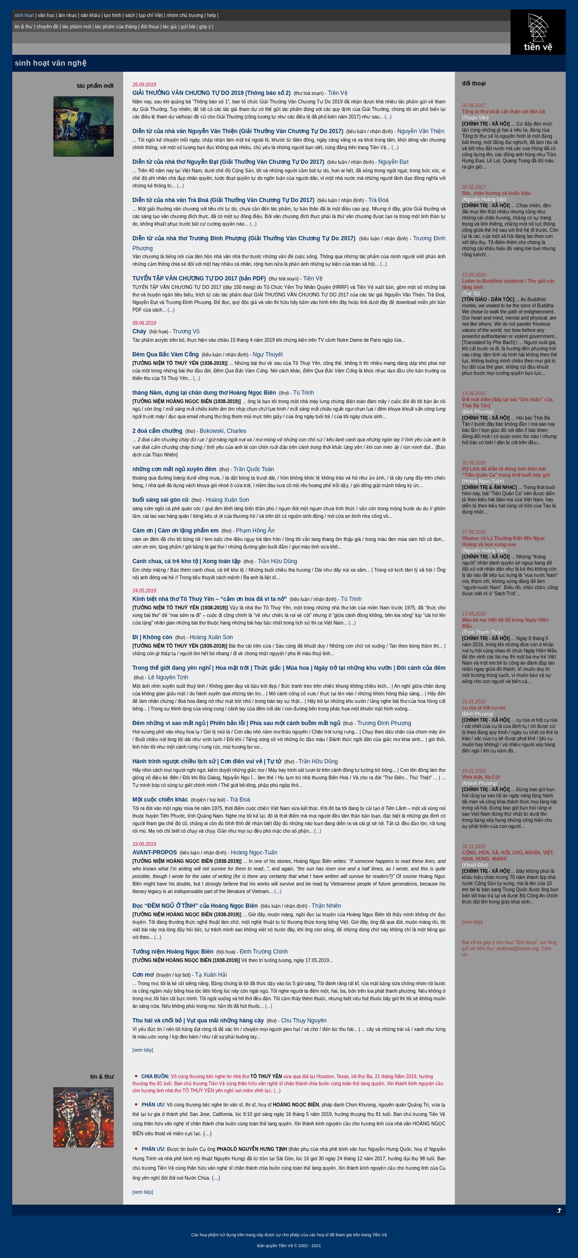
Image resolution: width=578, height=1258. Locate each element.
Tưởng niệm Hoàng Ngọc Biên (173, 951)
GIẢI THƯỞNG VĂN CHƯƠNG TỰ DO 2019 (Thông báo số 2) (212, 93)
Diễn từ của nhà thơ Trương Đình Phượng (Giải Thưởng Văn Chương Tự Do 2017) (244, 238)
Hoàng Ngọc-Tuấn (254, 852)
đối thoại (150, 26)
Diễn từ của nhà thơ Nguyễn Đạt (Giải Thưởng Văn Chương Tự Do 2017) (229, 162)
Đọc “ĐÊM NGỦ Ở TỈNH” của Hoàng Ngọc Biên (195, 906)
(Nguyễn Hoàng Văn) (484, 199)
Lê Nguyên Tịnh (168, 677)
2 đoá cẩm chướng (158, 431)
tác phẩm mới (76, 26)
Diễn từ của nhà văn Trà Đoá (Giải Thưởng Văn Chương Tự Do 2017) (224, 200)
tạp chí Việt (151, 15)
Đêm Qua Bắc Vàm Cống (166, 354)
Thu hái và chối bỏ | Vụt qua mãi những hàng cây (198, 1020)
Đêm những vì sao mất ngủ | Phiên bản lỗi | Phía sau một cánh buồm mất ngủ (236, 723)
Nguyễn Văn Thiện (420, 131)
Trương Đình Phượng (384, 723)
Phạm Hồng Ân (255, 530)
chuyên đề (47, 26)
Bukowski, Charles (223, 431)
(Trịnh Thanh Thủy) (482, 632)
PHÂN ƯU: (153, 1104)
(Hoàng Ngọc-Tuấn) (483, 481)
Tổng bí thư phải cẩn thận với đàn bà (503, 111)
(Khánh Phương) (479, 783)
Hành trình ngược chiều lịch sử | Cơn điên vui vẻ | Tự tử (207, 761)
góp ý (204, 26)
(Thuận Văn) (475, 117)
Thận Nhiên (326, 906)
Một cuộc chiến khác (160, 799)
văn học (46, 15)
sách (130, 15)
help (211, 15)
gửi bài (188, 26)
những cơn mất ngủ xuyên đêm (175, 469)
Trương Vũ (186, 331)
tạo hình (112, 15)
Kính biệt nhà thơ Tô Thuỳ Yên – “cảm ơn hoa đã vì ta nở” (210, 599)
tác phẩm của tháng (116, 26)
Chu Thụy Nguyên (304, 1020)
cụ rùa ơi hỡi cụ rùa (483, 707)
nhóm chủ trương (185, 15)
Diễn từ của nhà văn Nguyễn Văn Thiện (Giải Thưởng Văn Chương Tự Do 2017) (238, 131)
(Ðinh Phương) (477, 411)
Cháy (139, 331)
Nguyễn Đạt (393, 162)
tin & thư (24, 26)
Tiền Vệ (338, 93)
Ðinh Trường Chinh (264, 951)
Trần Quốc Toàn (254, 469)
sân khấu (90, 15)
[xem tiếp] (143, 1050)
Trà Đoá (379, 200)
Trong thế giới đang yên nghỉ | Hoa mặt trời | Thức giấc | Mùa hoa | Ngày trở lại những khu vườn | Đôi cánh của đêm (289, 668)
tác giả (170, 26)
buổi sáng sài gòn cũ (161, 500)
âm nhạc (68, 15)
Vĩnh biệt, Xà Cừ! (481, 777)
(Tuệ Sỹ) (471, 293)
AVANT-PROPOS (155, 852)
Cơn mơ (143, 974)
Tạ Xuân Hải (210, 974)
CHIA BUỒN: (155, 1076)
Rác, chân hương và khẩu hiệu (496, 193)
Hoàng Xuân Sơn (227, 500)
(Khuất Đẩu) (475, 865)
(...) (388, 116)
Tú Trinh (303, 392)
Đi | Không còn (153, 637)
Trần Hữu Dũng (277, 561)
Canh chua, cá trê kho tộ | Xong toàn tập (187, 561)
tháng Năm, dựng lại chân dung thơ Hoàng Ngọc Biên (204, 392)
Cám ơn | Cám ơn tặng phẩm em (176, 530)
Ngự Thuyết (268, 354)
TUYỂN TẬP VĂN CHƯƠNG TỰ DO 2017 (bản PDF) (199, 278)
